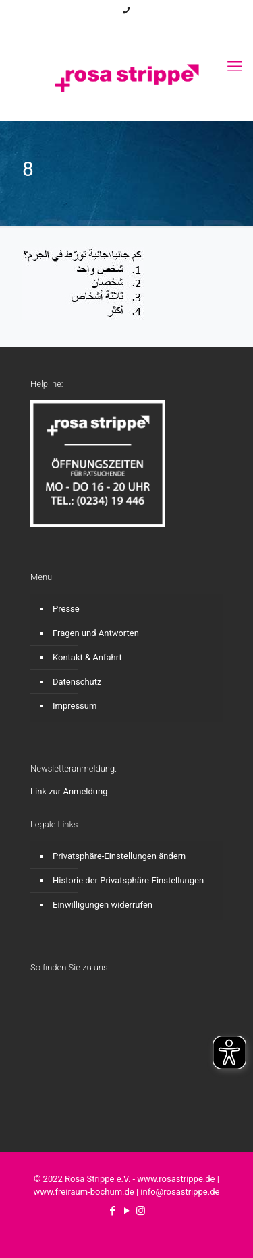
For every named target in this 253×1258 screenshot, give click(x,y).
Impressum (74, 706)
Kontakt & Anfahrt (87, 657)
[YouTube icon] (127, 28)
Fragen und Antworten (96, 633)
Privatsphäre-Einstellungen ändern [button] (119, 856)
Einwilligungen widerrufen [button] (102, 905)
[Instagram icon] (144, 28)
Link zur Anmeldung (69, 791)
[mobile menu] (234, 66)
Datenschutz (77, 682)
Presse (66, 609)
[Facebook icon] (110, 28)
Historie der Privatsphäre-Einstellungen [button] (128, 880)
